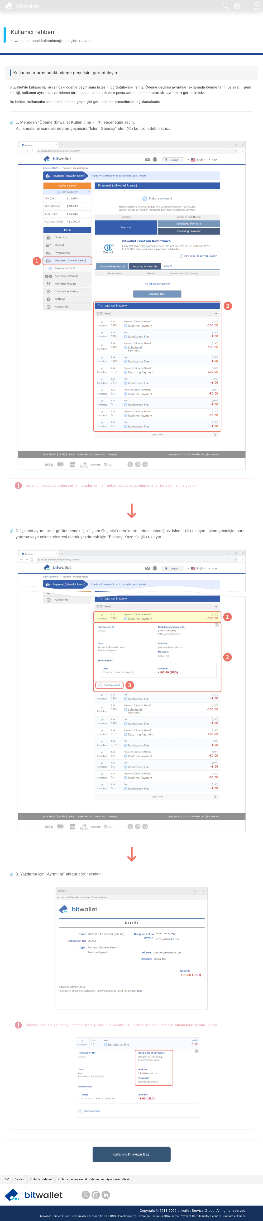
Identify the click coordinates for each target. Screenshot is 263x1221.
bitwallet (22, 6)
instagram (95, 1195)
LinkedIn (105, 1195)
